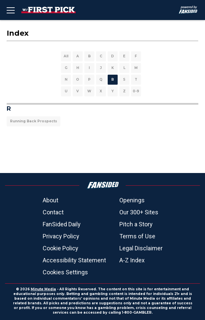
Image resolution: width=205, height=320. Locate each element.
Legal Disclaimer (141, 248)
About (50, 200)
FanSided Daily (62, 224)
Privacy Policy (61, 236)
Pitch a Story (136, 224)
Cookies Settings (65, 272)
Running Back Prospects (33, 121)
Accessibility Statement (74, 260)
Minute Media (43, 289)
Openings (132, 200)
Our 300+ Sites (138, 212)
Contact (53, 212)
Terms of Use (137, 236)
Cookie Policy (60, 248)
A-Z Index (132, 260)
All (66, 56)
